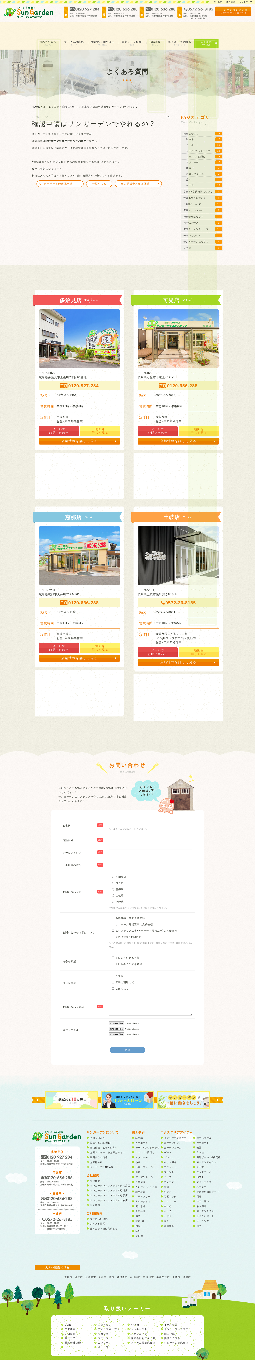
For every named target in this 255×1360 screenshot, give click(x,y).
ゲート (168, 1138)
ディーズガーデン (108, 1315)
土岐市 (176, 1263)
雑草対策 (140, 1177)
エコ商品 (169, 1212)
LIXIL (68, 1311)
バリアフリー (143, 1182)
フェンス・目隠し (145, 1138)
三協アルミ (104, 1311)
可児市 (79, 1263)
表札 (166, 1207)
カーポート (141, 1128)
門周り (139, 1212)
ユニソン (103, 1324)
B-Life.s (70, 1320)
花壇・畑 (139, 1207)
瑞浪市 (187, 1263)
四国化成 (169, 1320)
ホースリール (204, 1124)
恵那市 (68, 1263)
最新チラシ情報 (133, 28)
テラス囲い (203, 1187)
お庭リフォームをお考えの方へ (107, 1138)
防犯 (137, 1217)
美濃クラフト (172, 1324)
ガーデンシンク (173, 1128)
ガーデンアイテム (207, 1148)
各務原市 (122, 1263)
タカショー (104, 1320)
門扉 (199, 1182)
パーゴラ (201, 1172)
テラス (168, 1163)
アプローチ (141, 1143)
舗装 (137, 1202)
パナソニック (139, 1320)
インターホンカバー (175, 1124)
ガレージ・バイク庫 (146, 1172)
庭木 (137, 1158)
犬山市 (102, 1263)
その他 (139, 1222)
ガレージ (169, 1168)
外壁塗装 (140, 1168)
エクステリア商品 (183, 28)
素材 (166, 1172)
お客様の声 (96, 1148)
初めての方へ (44, 28)
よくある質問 (97, 1209)
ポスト (200, 1163)
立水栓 (200, 1138)
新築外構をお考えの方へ (104, 1133)
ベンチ (168, 1197)
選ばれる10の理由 (102, 28)
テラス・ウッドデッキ (147, 1133)
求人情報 (229, 2)
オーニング (203, 1207)
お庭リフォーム (144, 1153)
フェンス (169, 1158)
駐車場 (139, 1124)
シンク (168, 1177)
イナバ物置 (171, 1311)
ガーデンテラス (205, 1197)
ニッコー (103, 1328)
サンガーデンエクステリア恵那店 (109, 1181)
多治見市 (90, 1263)
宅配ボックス (171, 1182)
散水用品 (201, 1192)
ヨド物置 (70, 1315)
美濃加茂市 (163, 1263)
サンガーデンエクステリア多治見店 (110, 1171)
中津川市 (148, 1263)
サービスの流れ (72, 28)
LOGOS (70, 1333)
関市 (111, 1263)
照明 (199, 1212)
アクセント (170, 1153)
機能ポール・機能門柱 (209, 1143)
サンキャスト (139, 1315)
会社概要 (215, 2)
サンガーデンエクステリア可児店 (109, 1176)
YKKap (135, 1311)
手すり (168, 1202)
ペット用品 (170, 1148)
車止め (168, 1192)
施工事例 (210, 28)
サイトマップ (245, 2)
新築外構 (140, 1197)
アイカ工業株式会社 (143, 1328)
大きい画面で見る (57, 1253)
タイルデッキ (143, 1187)
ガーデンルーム (144, 1163)
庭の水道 (140, 1192)
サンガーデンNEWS (101, 1153)
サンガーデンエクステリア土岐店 (109, 1186)
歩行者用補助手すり (208, 1177)
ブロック (169, 1143)
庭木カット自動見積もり (104, 1214)
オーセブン (104, 1333)
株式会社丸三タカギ (143, 1324)
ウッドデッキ (204, 1158)
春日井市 (135, 1263)
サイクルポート (205, 1202)
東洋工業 (70, 1324)
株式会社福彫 (73, 1328)
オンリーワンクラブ (176, 1315)
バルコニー (170, 1187)
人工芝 (200, 1153)
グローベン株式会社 (176, 1328)
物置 (137, 1148)
